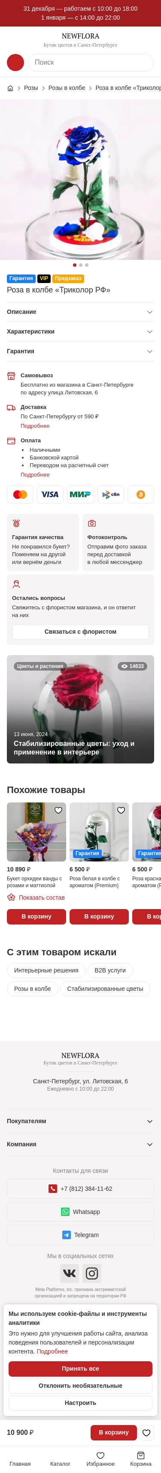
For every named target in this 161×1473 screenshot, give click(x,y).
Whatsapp (80, 1212)
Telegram (80, 1235)
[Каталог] (15, 62)
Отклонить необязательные (80, 1385)
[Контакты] (145, 40)
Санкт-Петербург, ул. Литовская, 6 (80, 1081)
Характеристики (31, 331)
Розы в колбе (32, 988)
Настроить (81, 1402)
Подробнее (35, 426)
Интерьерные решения (46, 970)
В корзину (114, 1432)
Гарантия (20, 351)
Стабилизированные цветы (105, 988)
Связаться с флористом (81, 631)
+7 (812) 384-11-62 (80, 1188)
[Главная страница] (14, 88)
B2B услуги (110, 970)
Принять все (80, 1368)
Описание (21, 311)
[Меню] (15, 40)
